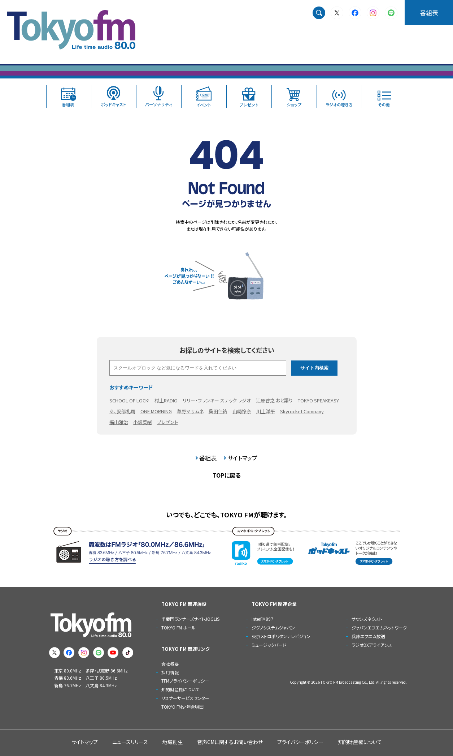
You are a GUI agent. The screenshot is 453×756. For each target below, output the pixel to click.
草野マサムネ (190, 411)
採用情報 (170, 672)
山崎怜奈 (241, 411)
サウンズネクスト (367, 619)
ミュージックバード (269, 645)
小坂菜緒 (142, 422)
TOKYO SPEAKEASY (318, 400)
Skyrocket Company (302, 411)
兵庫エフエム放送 (368, 636)
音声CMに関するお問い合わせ (230, 742)
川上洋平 (265, 411)
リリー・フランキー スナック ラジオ (217, 400)
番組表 (429, 12)
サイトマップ (242, 457)
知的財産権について (180, 689)
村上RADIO (166, 400)
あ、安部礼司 (122, 411)
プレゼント (167, 422)
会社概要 (170, 664)
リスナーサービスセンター (185, 698)
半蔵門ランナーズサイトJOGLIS (190, 619)
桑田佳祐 (218, 411)
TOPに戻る (227, 475)
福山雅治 (118, 422)
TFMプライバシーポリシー (185, 681)
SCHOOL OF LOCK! (129, 400)
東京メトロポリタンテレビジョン (281, 636)
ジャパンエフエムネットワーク (379, 627)
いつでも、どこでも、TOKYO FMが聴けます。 (226, 514)
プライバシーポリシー (300, 742)
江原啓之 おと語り (274, 400)
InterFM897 (262, 619)
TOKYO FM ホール (178, 627)
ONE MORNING (156, 411)
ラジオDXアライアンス (372, 645)
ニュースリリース (130, 742)
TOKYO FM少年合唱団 (182, 707)
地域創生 (172, 742)
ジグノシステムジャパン (273, 627)
